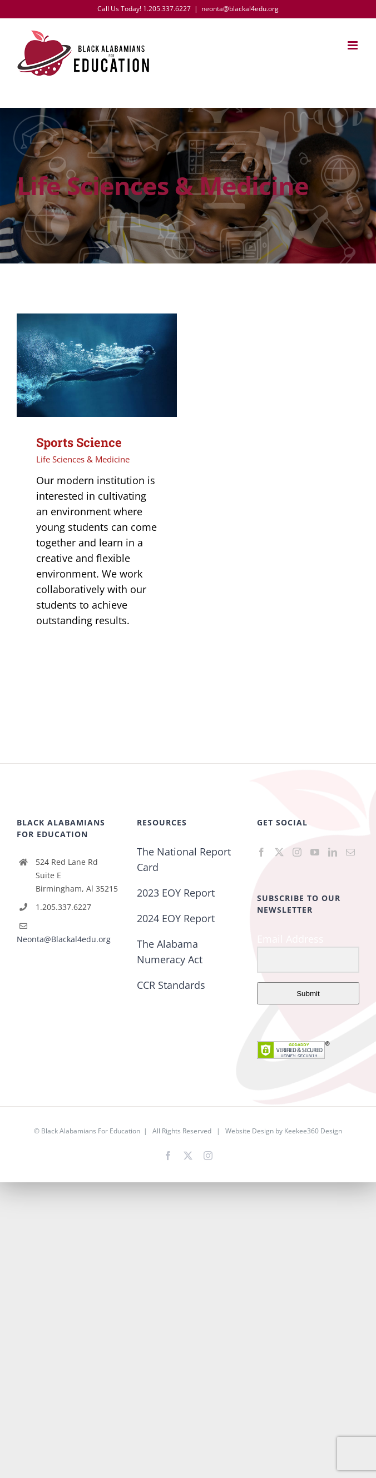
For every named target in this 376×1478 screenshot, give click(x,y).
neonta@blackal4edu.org (240, 8)
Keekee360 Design (313, 1131)
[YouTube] (314, 852)
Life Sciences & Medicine (83, 459)
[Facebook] (261, 852)
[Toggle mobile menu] (353, 45)
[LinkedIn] (332, 852)
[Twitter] (279, 852)
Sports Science (79, 442)
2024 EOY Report (176, 918)
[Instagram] (297, 852)
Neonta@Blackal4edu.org (64, 939)
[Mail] (350, 852)
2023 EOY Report (176, 892)
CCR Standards (171, 985)
